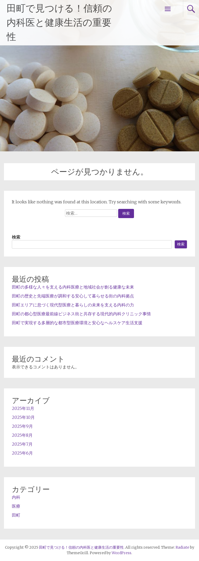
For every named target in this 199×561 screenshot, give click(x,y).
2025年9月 (22, 426)
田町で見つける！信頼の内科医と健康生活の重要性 (59, 22)
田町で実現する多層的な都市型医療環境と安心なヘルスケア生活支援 (77, 322)
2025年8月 (22, 435)
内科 (16, 497)
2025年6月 (22, 453)
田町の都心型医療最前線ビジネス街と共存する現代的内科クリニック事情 (81, 313)
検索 (16, 237)
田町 (16, 515)
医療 (16, 506)
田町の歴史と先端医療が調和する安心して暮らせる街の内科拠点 (73, 295)
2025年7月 (22, 444)
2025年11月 (23, 408)
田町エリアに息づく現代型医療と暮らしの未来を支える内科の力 (73, 304)
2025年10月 (23, 417)
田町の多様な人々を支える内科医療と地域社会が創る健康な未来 (73, 287)
